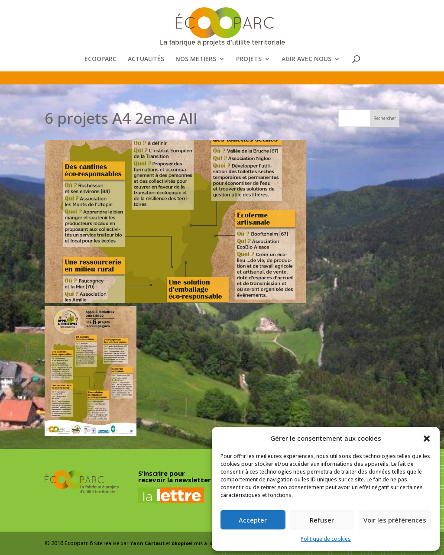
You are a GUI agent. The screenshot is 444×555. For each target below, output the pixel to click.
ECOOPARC (100, 59)
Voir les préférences (394, 520)
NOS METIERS (195, 59)
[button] (426, 438)
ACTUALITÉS (146, 59)
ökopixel (182, 543)
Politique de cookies (326, 538)
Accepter (253, 520)
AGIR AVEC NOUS (306, 59)
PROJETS (249, 59)
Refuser (322, 520)
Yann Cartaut (147, 543)
